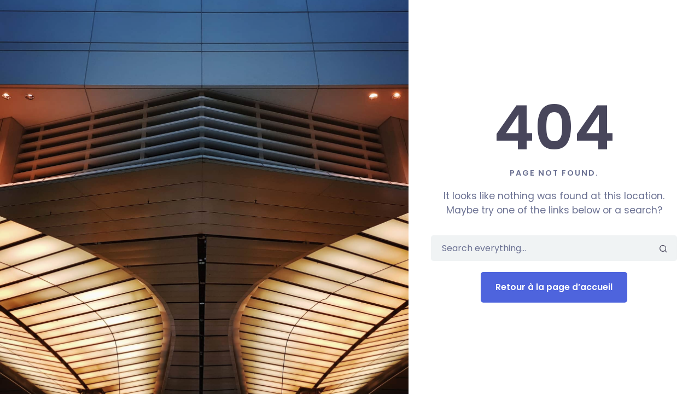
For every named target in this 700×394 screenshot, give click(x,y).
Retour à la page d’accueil (553, 287)
